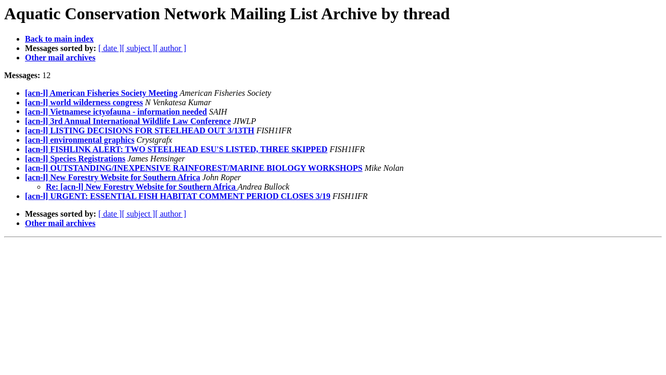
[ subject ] (138, 48)
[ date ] (110, 48)
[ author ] (170, 48)
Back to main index (59, 38)
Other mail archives (60, 57)
